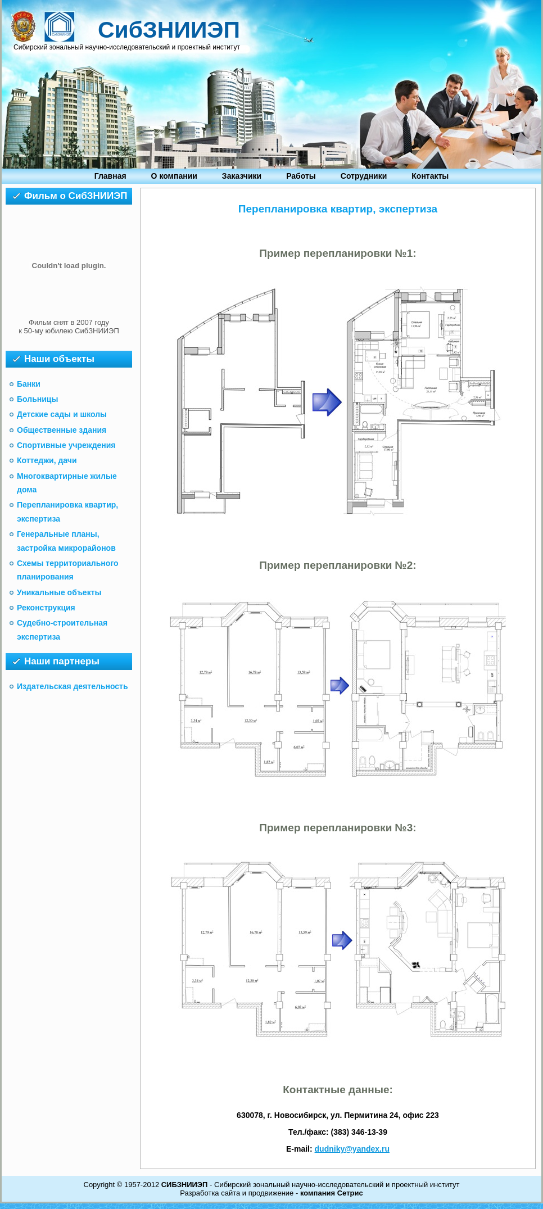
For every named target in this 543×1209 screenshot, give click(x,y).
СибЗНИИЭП (169, 30)
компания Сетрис (331, 1193)
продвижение (271, 1193)
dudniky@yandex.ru (352, 1148)
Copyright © (103, 1184)
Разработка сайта (210, 1193)
